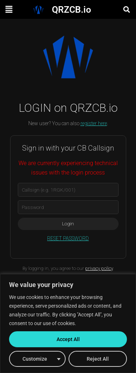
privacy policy (99, 268)
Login (68, 223)
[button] (9, 9)
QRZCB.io (71, 9)
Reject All (98, 359)
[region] (68, 323)
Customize (34, 359)
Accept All (68, 339)
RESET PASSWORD (68, 238)
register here (94, 123)
